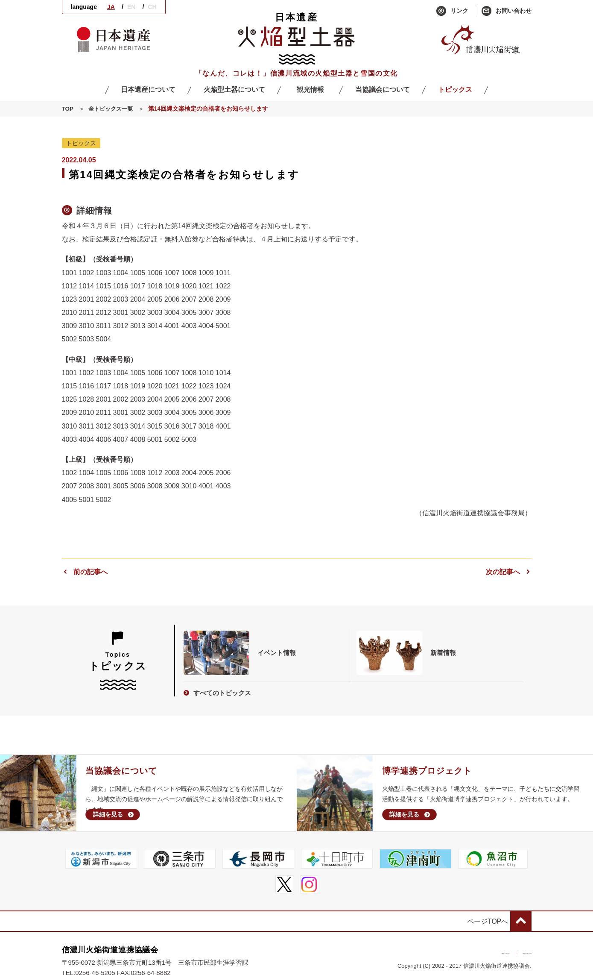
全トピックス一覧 (113, 109)
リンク (452, 11)
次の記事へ (509, 572)
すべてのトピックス (217, 691)
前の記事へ (85, 572)
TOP (68, 109)
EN (131, 7)
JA (111, 7)
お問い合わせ (507, 11)
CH (152, 7)
